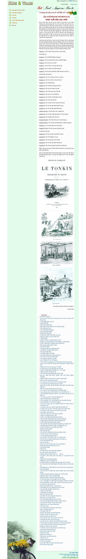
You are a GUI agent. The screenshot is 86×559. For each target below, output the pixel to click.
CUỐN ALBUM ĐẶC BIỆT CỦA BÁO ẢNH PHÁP (52, 420)
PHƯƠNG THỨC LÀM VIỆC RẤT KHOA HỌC (52, 477)
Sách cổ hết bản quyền (18, 20)
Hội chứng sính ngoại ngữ (46, 544)
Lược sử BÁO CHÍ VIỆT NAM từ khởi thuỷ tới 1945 (53, 524)
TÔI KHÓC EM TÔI (45, 316)
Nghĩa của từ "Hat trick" (46, 534)
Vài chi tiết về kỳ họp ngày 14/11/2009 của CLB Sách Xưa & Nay (56, 361)
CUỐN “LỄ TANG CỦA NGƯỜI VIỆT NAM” (51, 427)
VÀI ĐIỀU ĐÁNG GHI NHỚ (47, 353)
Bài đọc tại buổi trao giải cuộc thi (48, 516)
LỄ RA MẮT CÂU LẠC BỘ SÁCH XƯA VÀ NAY (52, 487)
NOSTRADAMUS (44, 469)
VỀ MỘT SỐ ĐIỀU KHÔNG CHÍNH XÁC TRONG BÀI (54, 474)
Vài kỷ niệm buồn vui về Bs (47, 321)
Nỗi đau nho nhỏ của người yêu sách (49, 514)
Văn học (14, 17)
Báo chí (14, 25)
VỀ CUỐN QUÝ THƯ (45, 328)
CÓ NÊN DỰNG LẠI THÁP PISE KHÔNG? (51, 450)
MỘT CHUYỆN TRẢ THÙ (46, 509)
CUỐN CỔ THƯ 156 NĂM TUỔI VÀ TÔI (50, 340)
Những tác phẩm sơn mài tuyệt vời (48, 526)
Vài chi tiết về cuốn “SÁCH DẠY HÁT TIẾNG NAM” (53, 382)
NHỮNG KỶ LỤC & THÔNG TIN (48, 460)
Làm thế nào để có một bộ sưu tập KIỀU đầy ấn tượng (53, 521)
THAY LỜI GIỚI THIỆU (46, 331)
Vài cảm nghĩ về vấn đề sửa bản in (48, 435)
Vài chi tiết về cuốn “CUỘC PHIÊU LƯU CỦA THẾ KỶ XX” (55, 392)
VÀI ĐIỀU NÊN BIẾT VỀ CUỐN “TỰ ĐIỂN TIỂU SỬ (53, 425)
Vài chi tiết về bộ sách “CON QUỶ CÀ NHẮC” (51, 413)
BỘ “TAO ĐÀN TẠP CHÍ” (46, 494)
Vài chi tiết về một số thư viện (47, 484)
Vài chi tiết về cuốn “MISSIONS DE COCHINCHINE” (53, 390)
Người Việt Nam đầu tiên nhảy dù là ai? (50, 445)
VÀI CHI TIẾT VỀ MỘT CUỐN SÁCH (49, 489)
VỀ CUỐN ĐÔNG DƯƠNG (47, 330)
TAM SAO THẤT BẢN (45, 491)
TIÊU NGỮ (43, 449)
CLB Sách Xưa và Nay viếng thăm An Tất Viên (51, 368)
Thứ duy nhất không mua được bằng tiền (50, 512)
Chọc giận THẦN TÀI (45, 511)
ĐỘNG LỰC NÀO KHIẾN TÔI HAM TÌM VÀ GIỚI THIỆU (54, 341)
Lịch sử (14, 15)
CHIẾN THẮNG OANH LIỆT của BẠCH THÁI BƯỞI (53, 378)
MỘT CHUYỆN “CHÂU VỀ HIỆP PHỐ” (50, 475)
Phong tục (14, 22)
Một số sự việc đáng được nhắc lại (48, 380)
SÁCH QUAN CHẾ (45, 430)
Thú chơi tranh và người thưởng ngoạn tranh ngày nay (53, 439)
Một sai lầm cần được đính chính (48, 536)
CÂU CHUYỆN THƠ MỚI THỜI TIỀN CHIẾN (51, 373)
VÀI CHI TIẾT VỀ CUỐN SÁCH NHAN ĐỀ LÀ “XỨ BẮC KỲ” (55, 424)
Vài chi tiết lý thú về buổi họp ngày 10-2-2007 (51, 383)
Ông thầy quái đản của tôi (46, 539)
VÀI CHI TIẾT (43, 338)
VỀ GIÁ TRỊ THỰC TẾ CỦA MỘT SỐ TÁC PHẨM (52, 479)
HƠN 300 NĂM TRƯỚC (46, 429)
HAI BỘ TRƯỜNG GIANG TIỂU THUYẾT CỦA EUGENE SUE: (56, 482)
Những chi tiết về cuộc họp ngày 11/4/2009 (50, 367)
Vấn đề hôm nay (44, 537)
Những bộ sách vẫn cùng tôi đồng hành (49, 504)
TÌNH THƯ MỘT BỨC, (46, 351)
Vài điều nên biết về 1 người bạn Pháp (49, 348)
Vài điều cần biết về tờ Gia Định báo (49, 434)
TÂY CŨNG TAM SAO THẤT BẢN (49, 356)
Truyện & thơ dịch (17, 12)
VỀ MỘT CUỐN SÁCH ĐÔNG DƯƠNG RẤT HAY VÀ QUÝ (55, 462)
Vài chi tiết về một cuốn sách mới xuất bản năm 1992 (53, 410)
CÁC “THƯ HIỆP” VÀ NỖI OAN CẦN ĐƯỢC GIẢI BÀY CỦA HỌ (56, 480)
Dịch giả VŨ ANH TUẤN (18, 10)
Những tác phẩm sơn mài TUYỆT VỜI (49, 336)
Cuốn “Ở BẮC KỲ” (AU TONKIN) (48, 360)
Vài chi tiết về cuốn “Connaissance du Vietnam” (51, 517)
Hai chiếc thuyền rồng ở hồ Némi (48, 452)
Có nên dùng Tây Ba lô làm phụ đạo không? (50, 507)
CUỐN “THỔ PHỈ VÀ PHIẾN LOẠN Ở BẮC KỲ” (52, 343)
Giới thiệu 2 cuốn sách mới (46, 412)
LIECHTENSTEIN (44, 346)
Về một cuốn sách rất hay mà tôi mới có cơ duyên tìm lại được (55, 522)
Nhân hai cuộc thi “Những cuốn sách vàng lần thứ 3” (53, 444)
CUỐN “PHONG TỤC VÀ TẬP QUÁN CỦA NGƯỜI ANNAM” (55, 400)
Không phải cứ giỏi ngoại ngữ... (48, 531)
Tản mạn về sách (44, 506)
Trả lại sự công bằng (45, 541)
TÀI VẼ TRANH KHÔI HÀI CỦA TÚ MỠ (50, 499)
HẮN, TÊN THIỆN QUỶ (46, 325)
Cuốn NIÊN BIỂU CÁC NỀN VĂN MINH (50, 402)
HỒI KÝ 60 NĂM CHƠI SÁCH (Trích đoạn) (51, 388)
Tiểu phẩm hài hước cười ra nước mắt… (50, 519)
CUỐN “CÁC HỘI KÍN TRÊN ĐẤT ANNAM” (51, 417)
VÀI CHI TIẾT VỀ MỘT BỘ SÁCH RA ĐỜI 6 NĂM (53, 432)
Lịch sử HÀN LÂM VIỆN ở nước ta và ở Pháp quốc (53, 437)
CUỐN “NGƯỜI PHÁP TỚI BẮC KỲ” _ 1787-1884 (52, 370)
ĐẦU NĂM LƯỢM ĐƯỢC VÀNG (48, 345)
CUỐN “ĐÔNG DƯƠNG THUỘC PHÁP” (50, 422)
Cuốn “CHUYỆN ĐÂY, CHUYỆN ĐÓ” (49, 398)
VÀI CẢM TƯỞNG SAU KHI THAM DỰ (50, 355)
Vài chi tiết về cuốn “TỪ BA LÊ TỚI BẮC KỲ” (51, 397)
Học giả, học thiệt (44, 532)
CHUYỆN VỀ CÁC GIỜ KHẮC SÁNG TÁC (51, 496)
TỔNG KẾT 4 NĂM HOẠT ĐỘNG (48, 459)
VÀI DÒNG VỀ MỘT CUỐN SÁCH (49, 350)
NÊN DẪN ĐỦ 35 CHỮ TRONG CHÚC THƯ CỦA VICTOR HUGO (56, 467)
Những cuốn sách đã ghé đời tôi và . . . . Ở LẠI (51, 454)
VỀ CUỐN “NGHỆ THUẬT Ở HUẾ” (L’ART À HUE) (53, 501)
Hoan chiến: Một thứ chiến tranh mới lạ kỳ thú (51, 542)
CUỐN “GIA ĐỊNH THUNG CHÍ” (48, 415)
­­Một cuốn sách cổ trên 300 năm (47, 497)
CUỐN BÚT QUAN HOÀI (46, 492)
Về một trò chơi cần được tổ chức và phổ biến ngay (53, 527)
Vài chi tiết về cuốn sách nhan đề (48, 358)
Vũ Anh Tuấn (75, 4)
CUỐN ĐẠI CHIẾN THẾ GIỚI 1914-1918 (50, 335)
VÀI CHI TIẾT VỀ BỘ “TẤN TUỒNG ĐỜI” (51, 502)
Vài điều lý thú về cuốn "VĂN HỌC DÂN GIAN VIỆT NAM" (55, 408)
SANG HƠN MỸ (44, 323)
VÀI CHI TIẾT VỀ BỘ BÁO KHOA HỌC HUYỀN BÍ (53, 418)
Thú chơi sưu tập (44, 442)
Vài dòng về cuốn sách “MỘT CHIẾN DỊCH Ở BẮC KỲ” (54, 407)
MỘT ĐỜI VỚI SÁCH (45, 333)
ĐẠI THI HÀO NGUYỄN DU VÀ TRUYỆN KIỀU (52, 326)
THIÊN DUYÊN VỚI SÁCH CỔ (48, 372)
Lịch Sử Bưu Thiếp (45, 447)
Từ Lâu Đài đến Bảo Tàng (46, 440)
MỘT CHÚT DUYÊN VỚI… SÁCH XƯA (50, 486)
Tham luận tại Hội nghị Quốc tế (48, 529)
